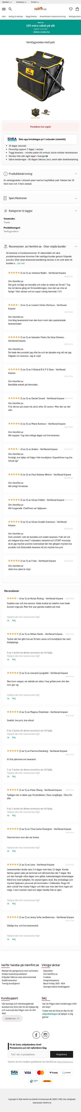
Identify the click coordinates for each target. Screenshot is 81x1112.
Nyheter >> (7, 2)
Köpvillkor (48, 970)
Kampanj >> (21, 2)
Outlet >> (35, 2)
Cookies (47, 977)
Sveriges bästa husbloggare (56, 986)
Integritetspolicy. (65, 1061)
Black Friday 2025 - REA (54, 983)
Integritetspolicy (51, 980)
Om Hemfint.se (50, 974)
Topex (7, 222)
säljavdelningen (50, 1014)
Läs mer (21, 263)
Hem (4, 16)
